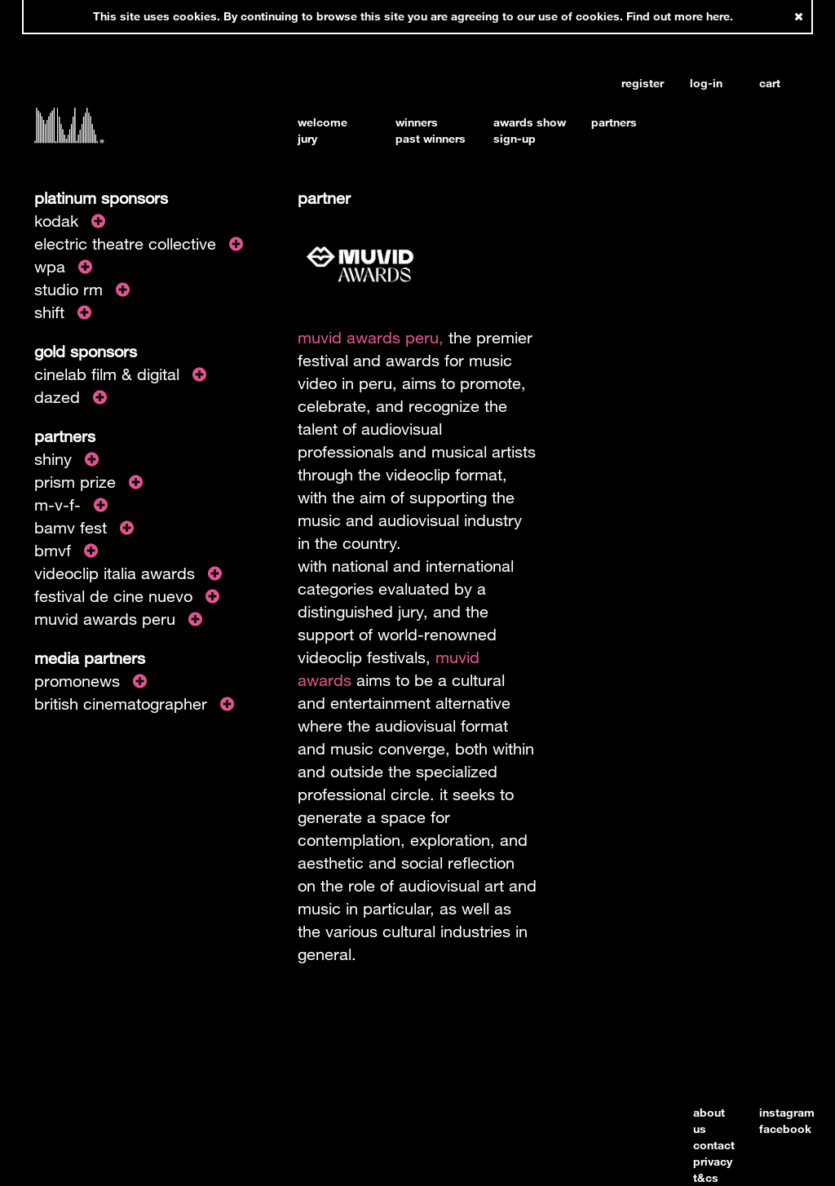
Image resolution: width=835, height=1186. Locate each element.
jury (307, 138)
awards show (529, 122)
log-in (706, 83)
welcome (322, 122)
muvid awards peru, (371, 337)
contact (714, 1145)
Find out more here (678, 16)
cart (769, 83)
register (642, 83)
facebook (785, 1128)
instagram (787, 1112)
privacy (712, 1161)
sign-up (514, 138)
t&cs (705, 1177)
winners (416, 122)
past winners (430, 138)
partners (614, 122)
